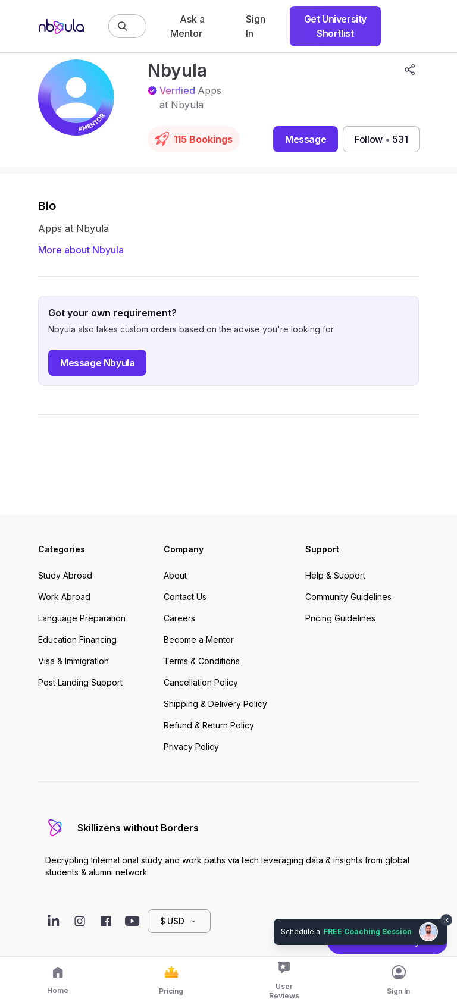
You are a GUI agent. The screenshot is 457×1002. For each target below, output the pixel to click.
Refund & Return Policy (209, 725)
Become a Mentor (199, 640)
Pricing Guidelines (340, 618)
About (175, 575)
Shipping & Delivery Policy (215, 704)
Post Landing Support (80, 682)
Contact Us (185, 597)
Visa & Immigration (73, 661)
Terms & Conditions (202, 661)
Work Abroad (64, 597)
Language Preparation (82, 618)
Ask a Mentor (187, 26)
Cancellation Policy (201, 682)
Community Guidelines (348, 597)
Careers (179, 618)
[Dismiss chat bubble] (446, 920)
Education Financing (77, 640)
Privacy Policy (191, 747)
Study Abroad (65, 575)
